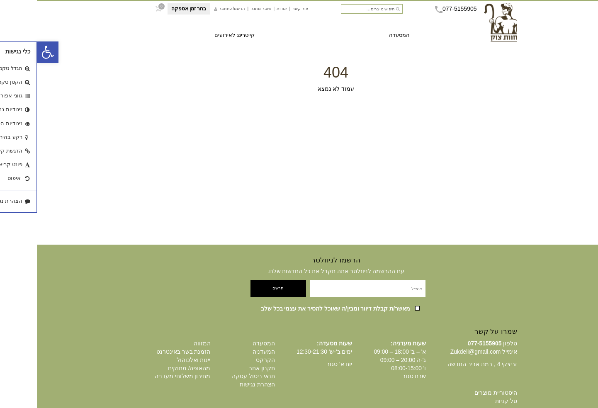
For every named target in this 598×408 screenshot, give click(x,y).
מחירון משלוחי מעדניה (146, 376)
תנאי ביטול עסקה (216, 376)
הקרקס (228, 360)
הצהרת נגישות (220, 384)
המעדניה (227, 351)
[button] (11, 52)
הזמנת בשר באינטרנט (146, 351)
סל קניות (469, 401)
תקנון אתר (225, 368)
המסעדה (362, 37)
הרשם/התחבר (193, 10)
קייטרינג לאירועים (197, 37)
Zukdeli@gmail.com (438, 351)
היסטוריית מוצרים (459, 392)
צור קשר (263, 10)
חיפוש (361, 11)
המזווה (165, 343)
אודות (245, 10)
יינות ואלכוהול (157, 360)
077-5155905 (419, 10)
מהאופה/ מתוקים (152, 368)
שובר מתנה (224, 10)
